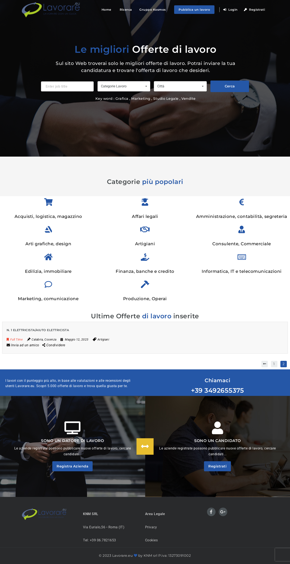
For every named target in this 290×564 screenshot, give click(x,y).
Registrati (254, 10)
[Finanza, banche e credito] (145, 257)
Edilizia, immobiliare (48, 271)
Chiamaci (217, 380)
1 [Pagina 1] (274, 364)
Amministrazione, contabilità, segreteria (241, 216)
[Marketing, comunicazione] (48, 284)
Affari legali (145, 216)
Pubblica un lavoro (194, 10)
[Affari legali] (145, 202)
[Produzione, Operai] (145, 284)
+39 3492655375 (217, 390)
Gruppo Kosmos (152, 10)
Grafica (121, 99)
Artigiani (145, 243)
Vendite (188, 99)
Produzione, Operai (145, 298)
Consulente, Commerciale (241, 243)
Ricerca (126, 10)
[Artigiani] (145, 229)
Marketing (141, 99)
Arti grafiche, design (48, 243)
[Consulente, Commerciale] (241, 229)
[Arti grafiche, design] (48, 229)
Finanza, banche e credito (145, 271)
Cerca (230, 86)
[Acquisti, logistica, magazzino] (48, 202)
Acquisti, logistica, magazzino (48, 216)
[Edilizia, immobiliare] (48, 257)
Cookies (151, 540)
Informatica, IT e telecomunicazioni (242, 271)
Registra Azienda (72, 466)
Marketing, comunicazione (48, 298)
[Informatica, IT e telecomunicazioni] (241, 257)
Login (230, 10)
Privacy (151, 527)
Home (106, 10)
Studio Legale (166, 99)
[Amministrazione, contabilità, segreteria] (241, 202)
